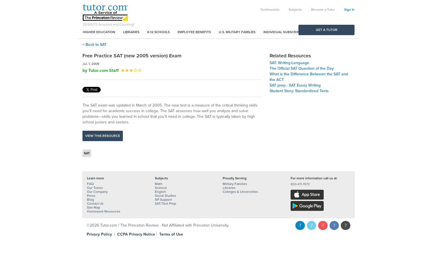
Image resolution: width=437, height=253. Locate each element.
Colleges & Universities (240, 192)
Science (161, 188)
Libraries (131, 32)
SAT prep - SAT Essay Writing (295, 85)
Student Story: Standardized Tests (299, 91)
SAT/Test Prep (165, 203)
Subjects (295, 10)
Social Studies (165, 196)
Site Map (93, 207)
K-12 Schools (158, 32)
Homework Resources (103, 211)
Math (158, 184)
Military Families (235, 184)
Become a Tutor (323, 10)
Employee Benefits (194, 32)
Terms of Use (171, 234)
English (160, 192)
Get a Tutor (326, 30)
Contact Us (95, 203)
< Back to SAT (94, 44)
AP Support (163, 200)
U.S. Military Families (237, 32)
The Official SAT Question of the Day (302, 68)
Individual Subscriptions (286, 32)
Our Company (97, 192)
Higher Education (99, 32)
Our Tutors (95, 188)
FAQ (90, 184)
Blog (90, 200)
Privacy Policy (99, 234)
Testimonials (269, 10)
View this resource (102, 136)
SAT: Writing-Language (289, 62)
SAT (87, 153)
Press (91, 196)
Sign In (349, 10)
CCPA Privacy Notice (136, 234)
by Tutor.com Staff (100, 70)
